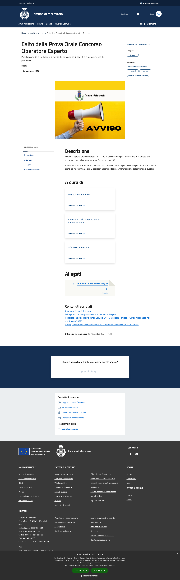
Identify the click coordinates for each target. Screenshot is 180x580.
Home (23, 33)
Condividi (132, 44)
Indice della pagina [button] (31, 147)
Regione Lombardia (26, 3)
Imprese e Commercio (63, 487)
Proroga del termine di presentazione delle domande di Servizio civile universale (101, 324)
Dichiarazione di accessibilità (102, 535)
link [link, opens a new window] (113, 565)
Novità (32, 33)
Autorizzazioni (96, 496)
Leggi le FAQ (60, 526)
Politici (21, 491)
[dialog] (90, 565)
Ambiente (95, 487)
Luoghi (129, 495)
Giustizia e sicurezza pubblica (103, 478)
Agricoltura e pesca (98, 500)
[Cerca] (159, 14)
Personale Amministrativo (29, 496)
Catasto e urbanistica (63, 496)
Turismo (58, 500)
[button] (90, 576)
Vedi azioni (144, 44)
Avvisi (40, 33)
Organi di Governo (25, 474)
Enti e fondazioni (25, 487)
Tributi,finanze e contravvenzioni (104, 482)
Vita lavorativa (61, 483)
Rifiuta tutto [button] (100, 570)
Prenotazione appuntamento (66, 517)
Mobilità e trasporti (62, 505)
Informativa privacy (99, 526)
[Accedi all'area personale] (149, 3)
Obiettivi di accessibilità (100, 539)
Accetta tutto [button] (80, 570)
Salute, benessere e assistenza (103, 491)
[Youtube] (137, 13)
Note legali (95, 531)
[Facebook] (131, 13)
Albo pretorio (96, 522)
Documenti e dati (25, 500)
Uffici (20, 483)
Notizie (129, 474)
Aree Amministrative (27, 478)
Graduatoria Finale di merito (78, 311)
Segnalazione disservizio (65, 522)
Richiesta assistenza (63, 531)
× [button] (177, 553)
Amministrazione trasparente (103, 517)
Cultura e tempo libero (64, 478)
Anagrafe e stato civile (64, 474)
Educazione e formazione (101, 474)
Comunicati (131, 478)
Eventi (129, 499)
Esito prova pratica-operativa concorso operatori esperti (90, 314)
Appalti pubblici (61, 491)
